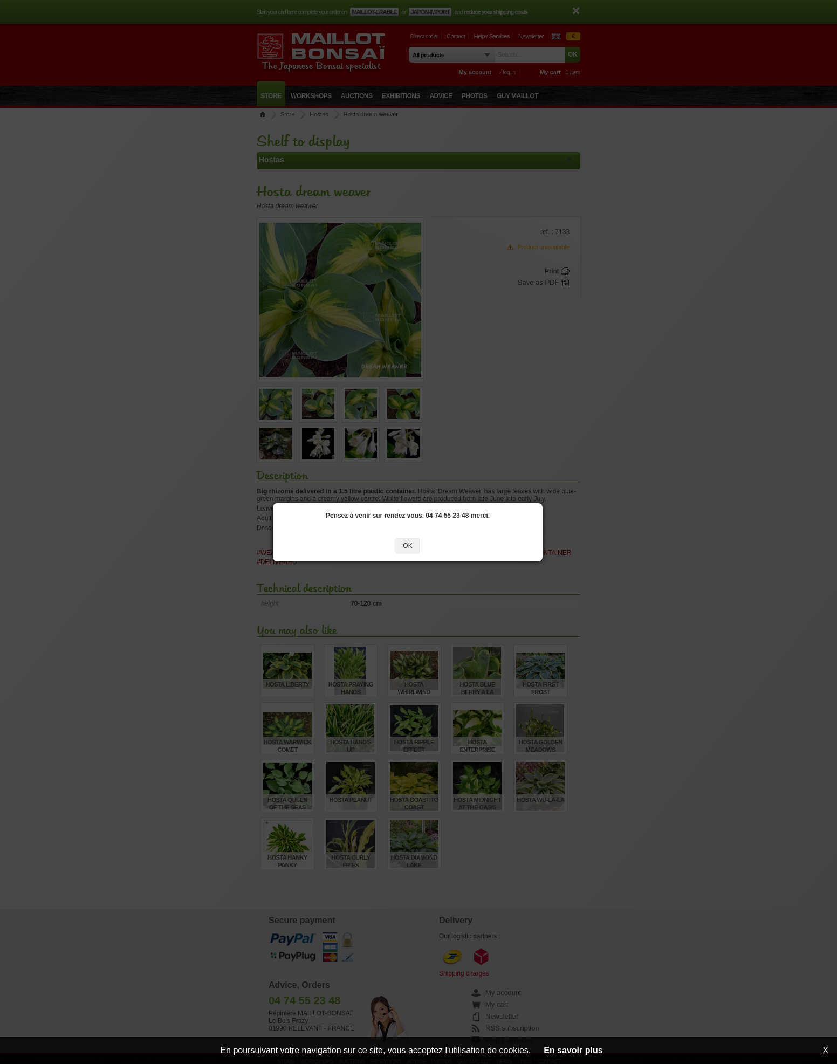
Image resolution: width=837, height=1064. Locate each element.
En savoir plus (573, 1050)
